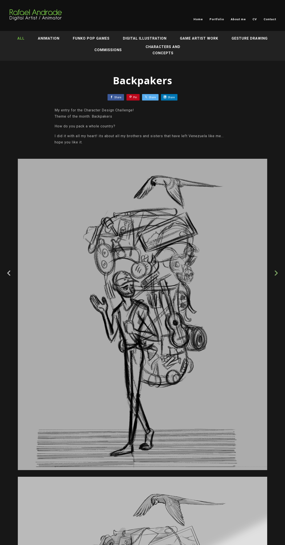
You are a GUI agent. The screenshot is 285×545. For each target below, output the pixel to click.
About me (238, 19)
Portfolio (217, 19)
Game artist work (199, 38)
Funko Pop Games (91, 38)
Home (198, 19)
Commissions (108, 50)
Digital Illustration (145, 38)
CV (254, 19)
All (20, 38)
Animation (48, 38)
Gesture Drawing (250, 38)
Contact (270, 19)
